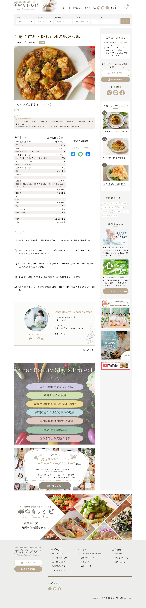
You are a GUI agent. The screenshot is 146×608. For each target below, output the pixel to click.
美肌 (105, 203)
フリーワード (97, 17)
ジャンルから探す (58, 570)
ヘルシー (106, 211)
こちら (64, 334)
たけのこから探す (58, 562)
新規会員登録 (115, 79)
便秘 (18, 110)
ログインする (115, 73)
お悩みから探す (58, 553)
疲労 (120, 207)
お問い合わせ (120, 562)
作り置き (117, 211)
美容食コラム (90, 8)
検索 (125, 21)
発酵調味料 (59, 17)
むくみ (114, 215)
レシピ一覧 (85, 562)
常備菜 (105, 215)
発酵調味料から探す (59, 566)
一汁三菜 (39, 17)
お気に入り (115, 6)
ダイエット (115, 203)
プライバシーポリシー (123, 558)
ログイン (127, 6)
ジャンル (76, 17)
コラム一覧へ (118, 291)
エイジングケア (109, 207)
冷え (126, 211)
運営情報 (118, 553)
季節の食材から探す (59, 558)
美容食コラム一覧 (87, 558)
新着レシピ (77, 8)
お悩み (19, 17)
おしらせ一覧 (86, 566)
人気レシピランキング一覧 (91, 553)
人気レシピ (65, 8)
